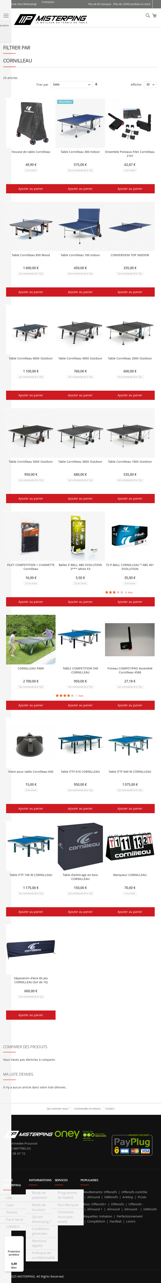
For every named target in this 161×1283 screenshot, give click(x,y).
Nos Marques (68, 1205)
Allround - (131, 1209)
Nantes (11, 1212)
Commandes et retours (87, 1108)
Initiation (105, 1216)
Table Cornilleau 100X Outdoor (130, 462)
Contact (109, 1108)
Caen (10, 1205)
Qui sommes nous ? (58, 1108)
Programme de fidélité (67, 1195)
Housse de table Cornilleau (31, 152)
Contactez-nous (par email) (66, 1217)
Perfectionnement (130, 1216)
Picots (142, 1197)
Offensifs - (136, 1204)
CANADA (12, 1226)
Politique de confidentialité (43, 1255)
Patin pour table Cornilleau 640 (30, 772)
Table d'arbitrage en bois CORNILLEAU (80, 877)
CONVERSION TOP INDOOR (130, 255)
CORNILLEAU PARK (31, 668)
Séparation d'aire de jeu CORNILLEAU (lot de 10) (31, 980)
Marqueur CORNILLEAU (130, 875)
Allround (93, 1197)
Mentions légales (39, 1243)
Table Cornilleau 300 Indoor (80, 152)
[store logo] (50, 19)
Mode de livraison (39, 1207)
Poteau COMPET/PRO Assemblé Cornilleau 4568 (130, 670)
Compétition (96, 1221)
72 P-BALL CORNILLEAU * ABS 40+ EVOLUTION (130, 567)
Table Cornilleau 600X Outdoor (31, 358)
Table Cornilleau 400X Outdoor (80, 358)
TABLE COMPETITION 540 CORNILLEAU (80, 670)
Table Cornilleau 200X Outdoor (130, 358)
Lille (9, 1197)
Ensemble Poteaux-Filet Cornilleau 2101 (130, 154)
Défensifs (111, 1197)
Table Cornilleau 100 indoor (80, 255)
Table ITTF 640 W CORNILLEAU (130, 772)
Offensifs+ (98, 1204)
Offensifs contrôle (134, 1192)
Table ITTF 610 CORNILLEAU (80, 772)
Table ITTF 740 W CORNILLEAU (31, 875)
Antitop (127, 1197)
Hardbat (115, 1221)
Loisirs (130, 1221)
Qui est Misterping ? (41, 1219)
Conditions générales (40, 1231)
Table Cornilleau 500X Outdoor (31, 462)
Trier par (42, 84)
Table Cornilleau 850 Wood (31, 255)
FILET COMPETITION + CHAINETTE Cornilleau (31, 567)
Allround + (95, 1209)
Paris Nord (14, 1219)
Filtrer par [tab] (16, 47)
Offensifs (110, 1192)
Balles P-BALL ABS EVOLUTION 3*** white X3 (80, 567)
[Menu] (21, 1238)
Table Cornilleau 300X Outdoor (80, 462)
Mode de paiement (39, 1195)
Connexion (48, 2)
